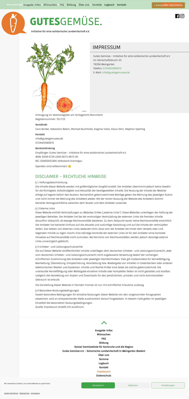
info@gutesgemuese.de (116, 72)
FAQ (103, 338)
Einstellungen (168, 385)
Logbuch (104, 363)
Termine (103, 358)
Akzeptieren (98, 385)
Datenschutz (24, 393)
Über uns (103, 354)
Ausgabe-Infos (104, 330)
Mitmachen (103, 334)
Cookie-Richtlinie (11, 393)
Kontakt (103, 367)
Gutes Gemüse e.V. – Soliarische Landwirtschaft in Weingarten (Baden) (103, 350)
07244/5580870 (112, 68)
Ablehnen (133, 385)
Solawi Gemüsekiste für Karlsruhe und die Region (103, 346)
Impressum (35, 393)
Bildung (103, 342)
